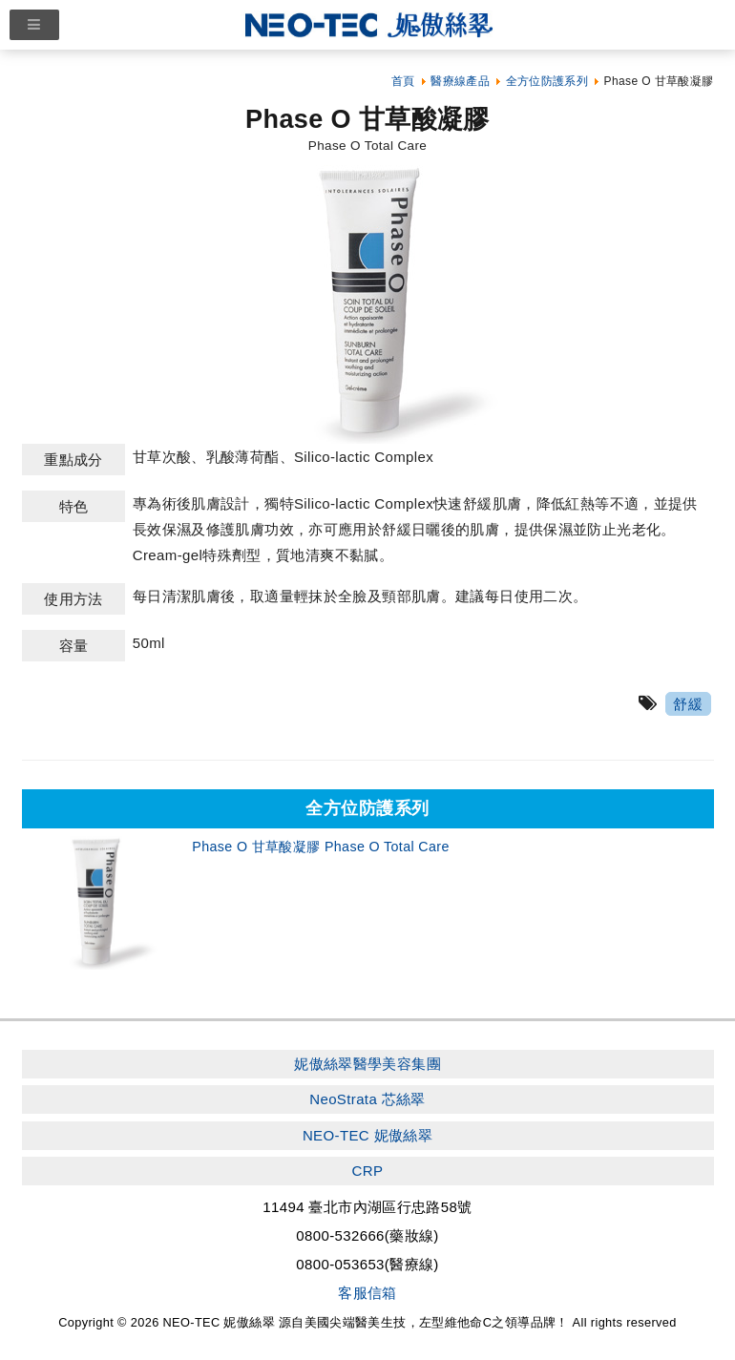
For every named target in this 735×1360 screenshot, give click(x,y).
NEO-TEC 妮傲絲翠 (367, 1135)
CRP (368, 1170)
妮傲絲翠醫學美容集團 (367, 1064)
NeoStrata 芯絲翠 (367, 1099)
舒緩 (688, 704)
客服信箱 (367, 1293)
